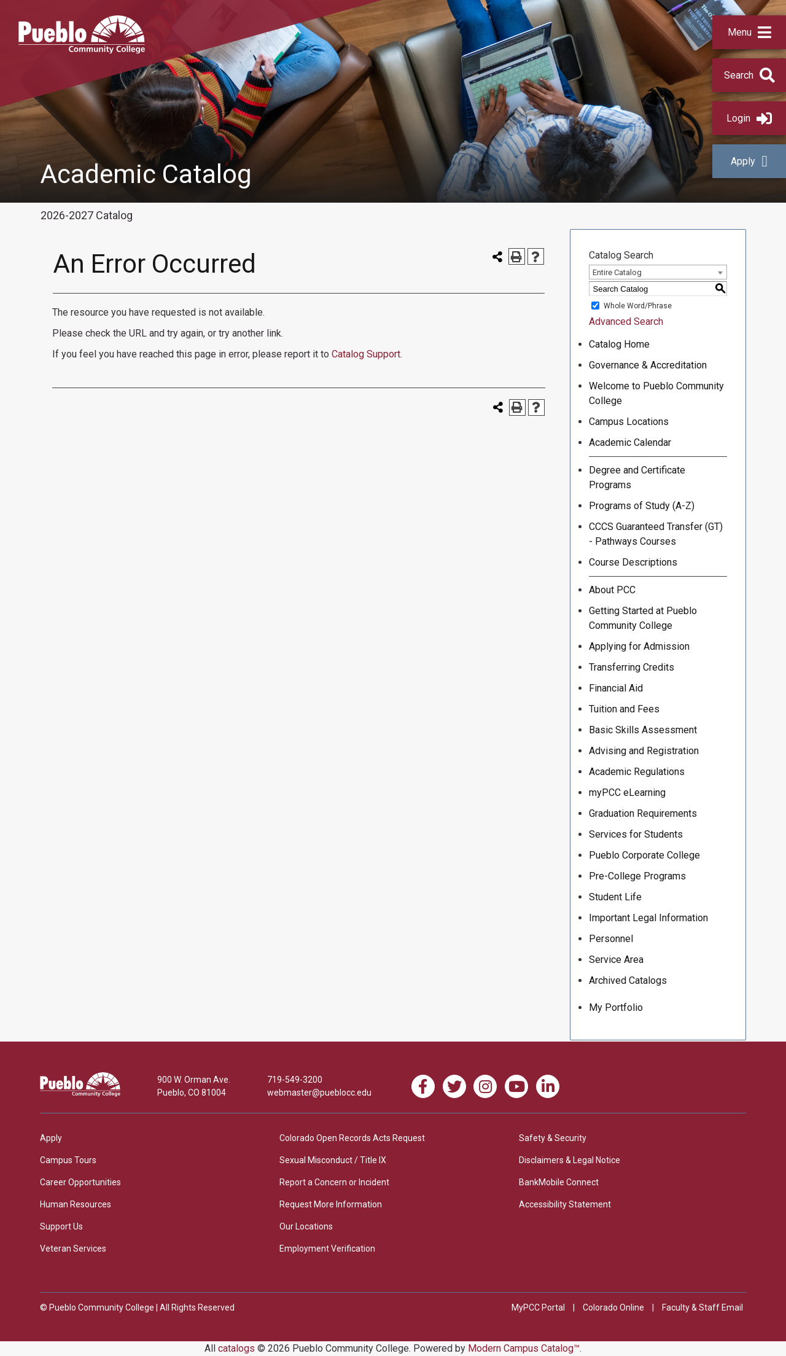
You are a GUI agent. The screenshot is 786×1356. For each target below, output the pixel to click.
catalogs (236, 1348)
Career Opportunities (80, 1182)
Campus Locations (629, 421)
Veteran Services (73, 1248)
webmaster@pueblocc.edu (319, 1092)
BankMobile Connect (559, 1182)
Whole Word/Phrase (638, 306)
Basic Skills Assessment (643, 730)
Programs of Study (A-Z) (642, 506)
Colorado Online (613, 1307)
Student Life (615, 897)
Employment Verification (327, 1248)
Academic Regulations (637, 771)
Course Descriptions (633, 562)
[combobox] (658, 272)
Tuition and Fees (624, 709)
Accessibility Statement (565, 1204)
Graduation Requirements (643, 813)
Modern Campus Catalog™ (524, 1348)
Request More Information (330, 1204)
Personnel (611, 939)
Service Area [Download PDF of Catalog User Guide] (616, 959)
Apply (749, 161)
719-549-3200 (294, 1080)
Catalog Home (619, 344)
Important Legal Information (648, 918)
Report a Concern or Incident (334, 1182)
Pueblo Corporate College (644, 855)
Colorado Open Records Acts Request (352, 1138)
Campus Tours (68, 1160)
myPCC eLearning (627, 792)
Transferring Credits (631, 667)
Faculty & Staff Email (702, 1307)
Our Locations (306, 1226)
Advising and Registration (644, 751)
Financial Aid (616, 688)
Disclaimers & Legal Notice (569, 1160)
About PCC (612, 590)
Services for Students (636, 834)
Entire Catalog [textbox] (617, 272)
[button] (749, 32)
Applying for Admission (639, 646)
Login (749, 118)
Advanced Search (626, 321)
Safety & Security (552, 1138)
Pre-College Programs (637, 876)
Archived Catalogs (628, 980)
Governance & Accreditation (648, 365)
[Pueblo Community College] (81, 50)
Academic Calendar (630, 442)
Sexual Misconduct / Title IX (332, 1160)
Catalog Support (366, 354)
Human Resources (75, 1204)
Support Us (61, 1226)
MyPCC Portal (538, 1307)
